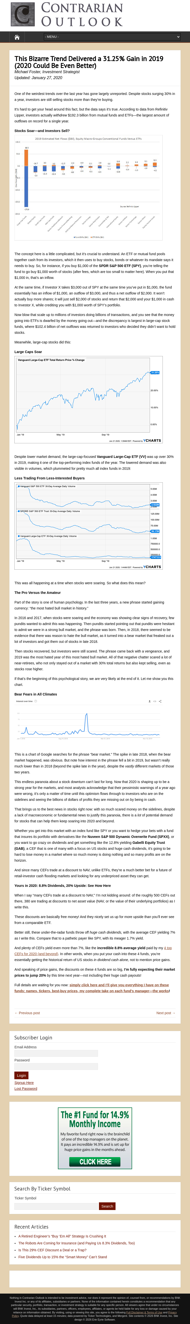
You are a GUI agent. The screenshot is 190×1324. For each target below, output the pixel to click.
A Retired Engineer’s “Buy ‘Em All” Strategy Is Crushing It (62, 1236)
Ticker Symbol (25, 1198)
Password (21, 1060)
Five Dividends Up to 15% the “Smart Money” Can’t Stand (62, 1257)
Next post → (166, 1013)
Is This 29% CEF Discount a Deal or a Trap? (52, 1250)
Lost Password (25, 1089)
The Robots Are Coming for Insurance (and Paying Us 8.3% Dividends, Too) (76, 1243)
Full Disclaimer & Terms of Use (144, 1312)
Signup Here (24, 1083)
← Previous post (27, 1013)
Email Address (25, 1047)
